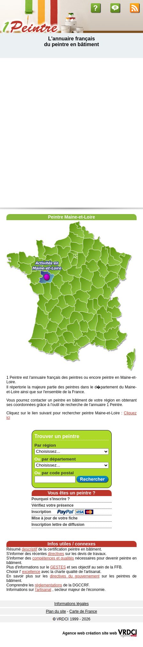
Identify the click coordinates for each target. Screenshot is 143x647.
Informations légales (71, 603)
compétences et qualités (53, 558)
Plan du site (56, 611)
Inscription (41, 512)
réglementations (48, 585)
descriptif (29, 549)
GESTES (58, 567)
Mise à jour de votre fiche (55, 518)
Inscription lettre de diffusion (58, 524)
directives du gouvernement (74, 576)
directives (56, 554)
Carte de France (83, 611)
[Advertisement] (71, 132)
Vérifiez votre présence (53, 505)
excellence (31, 571)
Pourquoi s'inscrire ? (51, 499)
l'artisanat (43, 589)
